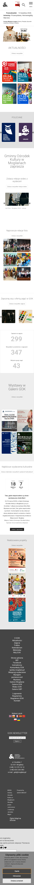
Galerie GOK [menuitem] (17, 684)
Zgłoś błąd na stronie (14, 819)
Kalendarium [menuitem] (17, 648)
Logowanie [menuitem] (17, 693)
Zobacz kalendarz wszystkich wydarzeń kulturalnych (17, 472)
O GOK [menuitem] (17, 638)
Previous (1, 132)
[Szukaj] (23, 5)
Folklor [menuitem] (17, 645)
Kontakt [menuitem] (17, 701)
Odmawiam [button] (17, 876)
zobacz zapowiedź (17, 529)
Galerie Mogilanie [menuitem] (17, 682)
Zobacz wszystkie (17, 53)
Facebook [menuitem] (17, 663)
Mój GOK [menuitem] (17, 652)
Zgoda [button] (17, 871)
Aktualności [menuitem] (17, 640)
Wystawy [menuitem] (17, 680)
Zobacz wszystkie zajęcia (17, 304)
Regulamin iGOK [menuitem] (17, 698)
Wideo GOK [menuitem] (17, 687)
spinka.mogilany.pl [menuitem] (17, 670)
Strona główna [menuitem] (17, 658)
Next (33, 132)
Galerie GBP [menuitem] (17, 689)
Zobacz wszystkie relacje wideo (17, 186)
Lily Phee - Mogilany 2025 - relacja (15, 208)
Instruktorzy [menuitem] (17, 665)
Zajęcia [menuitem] (17, 643)
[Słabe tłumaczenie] (4, 848)
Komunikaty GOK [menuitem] (17, 667)
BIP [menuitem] (17, 660)
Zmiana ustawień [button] (17, 881)
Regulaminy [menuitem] (17, 696)
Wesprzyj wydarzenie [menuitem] (17, 672)
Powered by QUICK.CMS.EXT (21, 791)
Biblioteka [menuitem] (17, 650)
